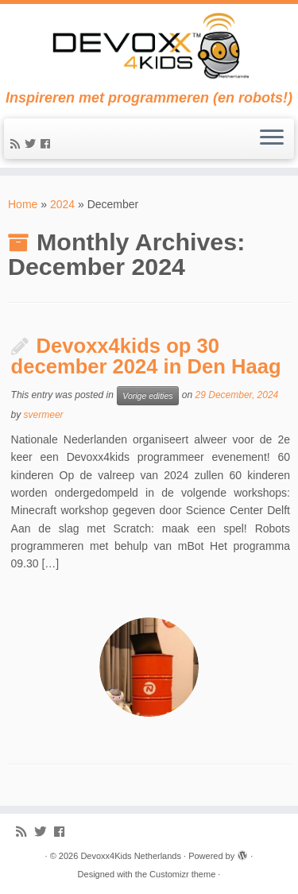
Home (22, 204)
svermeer (44, 414)
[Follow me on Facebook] (48, 143)
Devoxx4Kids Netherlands (130, 856)
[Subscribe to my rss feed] (17, 143)
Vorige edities (147, 396)
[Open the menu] (272, 139)
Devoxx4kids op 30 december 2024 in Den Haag (146, 356)
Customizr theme (182, 874)
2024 (62, 204)
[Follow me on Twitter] (33, 143)
